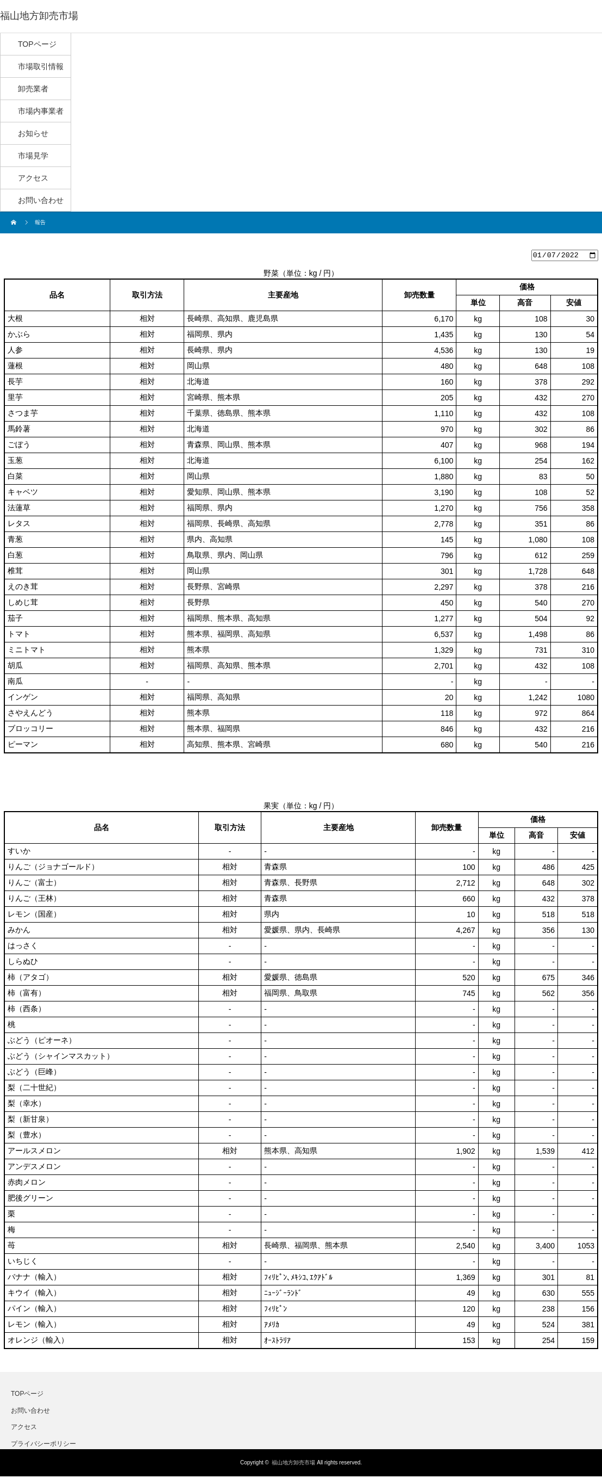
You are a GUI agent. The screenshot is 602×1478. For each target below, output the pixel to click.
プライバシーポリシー (43, 1445)
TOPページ (27, 1395)
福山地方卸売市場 (293, 1464)
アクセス (24, 1428)
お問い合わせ (30, 1411)
